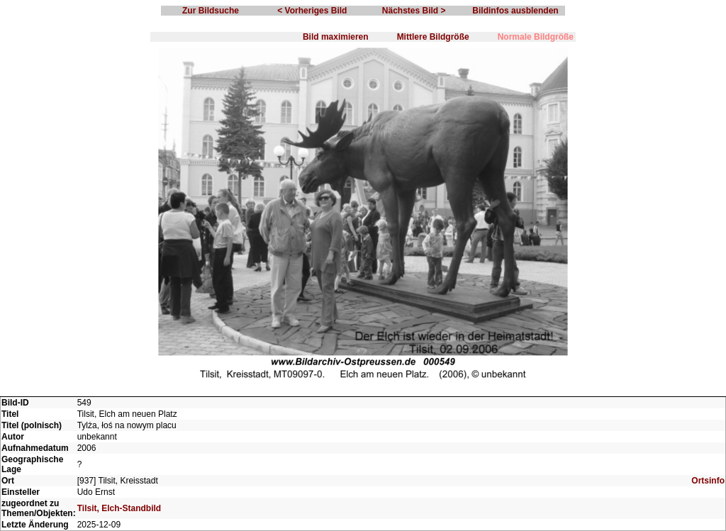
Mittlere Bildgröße (433, 37)
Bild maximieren (336, 37)
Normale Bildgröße (536, 37)
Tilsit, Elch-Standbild (119, 508)
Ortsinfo (708, 481)
